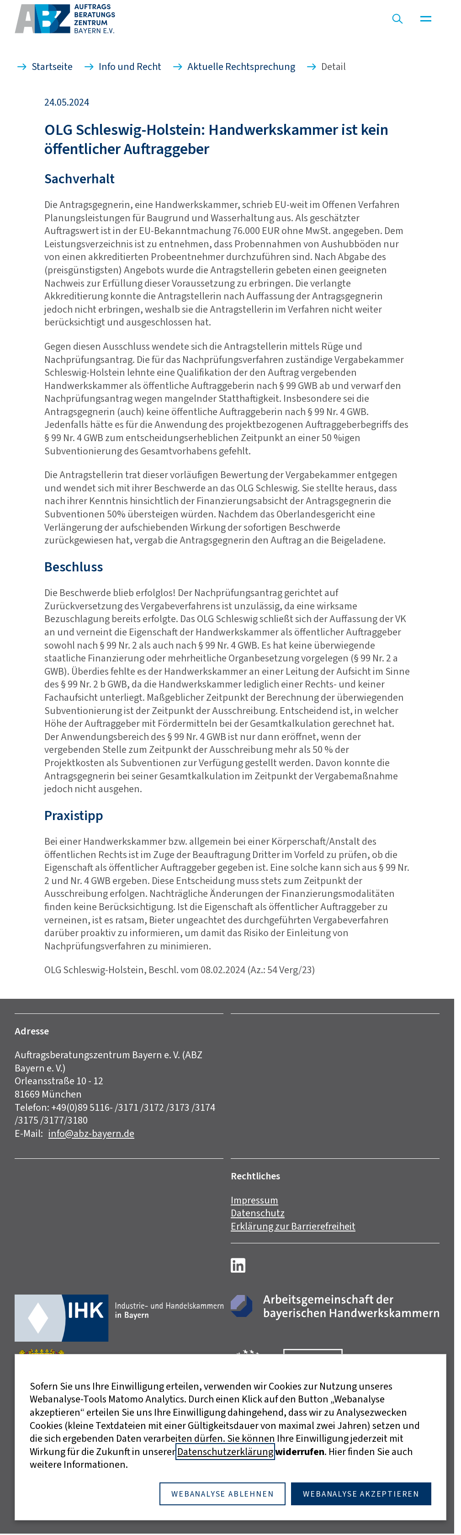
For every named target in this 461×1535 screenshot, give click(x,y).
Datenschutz (258, 1213)
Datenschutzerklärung (225, 1451)
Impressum (254, 1200)
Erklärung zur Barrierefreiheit (293, 1226)
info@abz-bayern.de (91, 1133)
